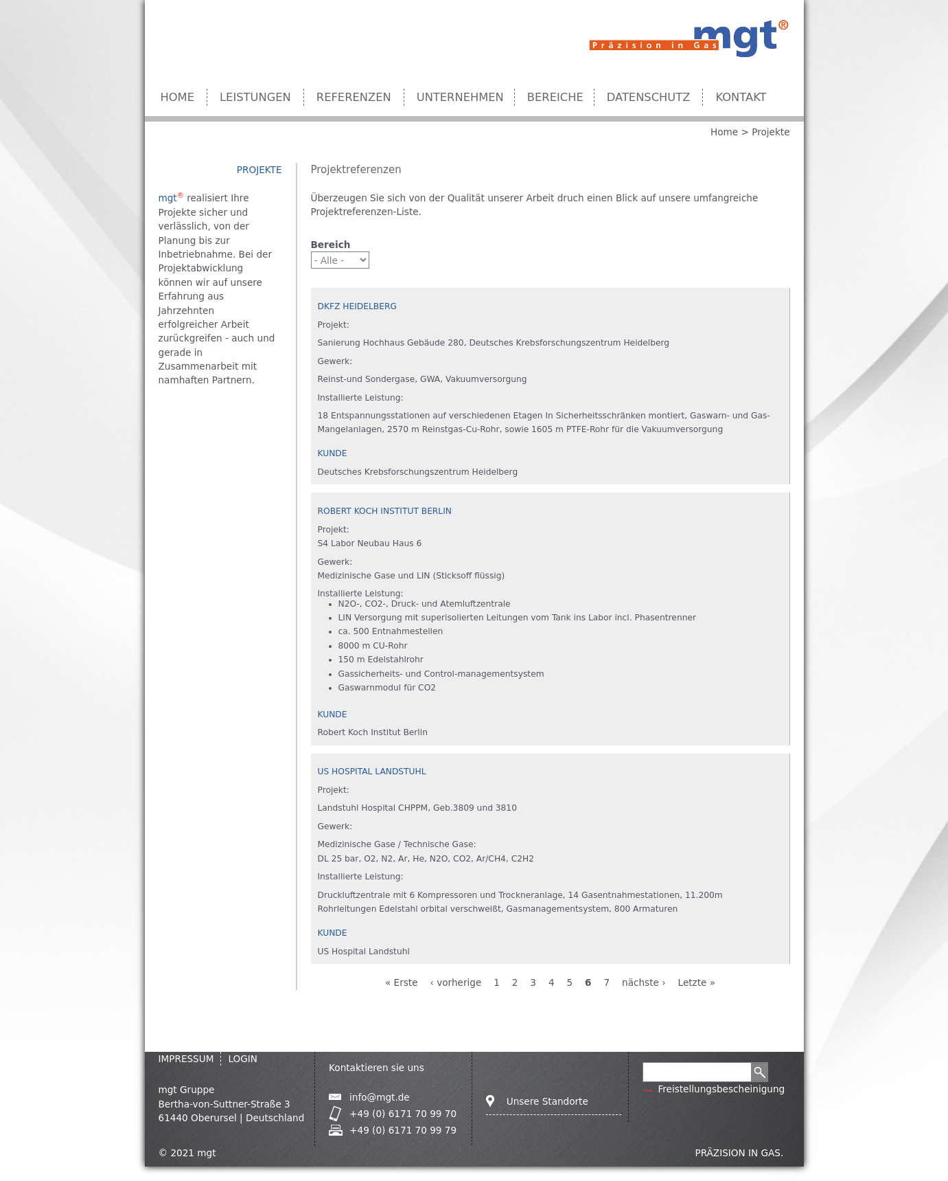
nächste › (644, 982)
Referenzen (353, 97)
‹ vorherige (455, 982)
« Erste (401, 982)
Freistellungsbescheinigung (721, 1088)
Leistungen (255, 97)
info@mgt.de (379, 1097)
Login (242, 1058)
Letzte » (697, 982)
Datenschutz (649, 97)
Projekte (770, 131)
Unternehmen (460, 97)
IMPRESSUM (186, 1058)
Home (178, 97)
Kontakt (740, 97)
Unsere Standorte (547, 1101)
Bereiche (555, 97)
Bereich (331, 244)
